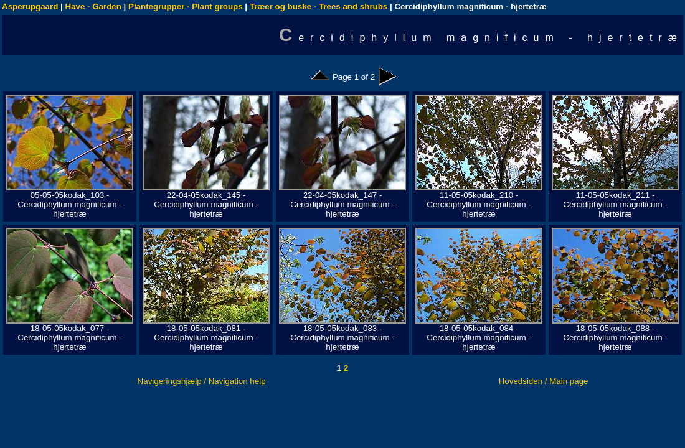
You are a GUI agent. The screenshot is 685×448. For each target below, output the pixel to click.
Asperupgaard (30, 6)
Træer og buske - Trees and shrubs (318, 6)
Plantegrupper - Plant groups (185, 6)
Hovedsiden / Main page (543, 381)
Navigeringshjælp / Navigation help (202, 381)
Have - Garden (93, 6)
